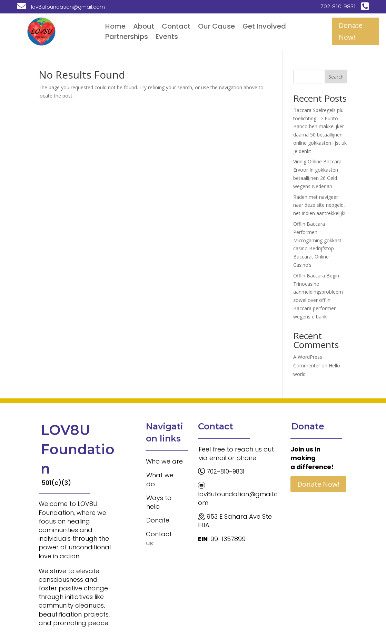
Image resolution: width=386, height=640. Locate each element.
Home (115, 27)
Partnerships (126, 37)
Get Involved (264, 27)
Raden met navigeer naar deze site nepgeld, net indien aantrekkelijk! (319, 205)
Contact (176, 27)
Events (167, 37)
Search (336, 76)
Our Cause (216, 27)
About (143, 27)
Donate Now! (351, 31)
